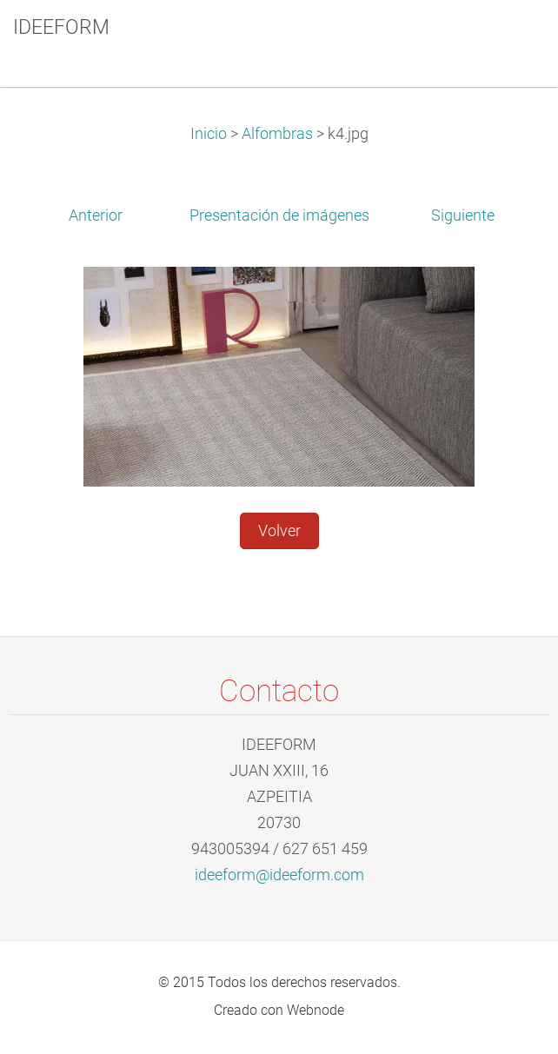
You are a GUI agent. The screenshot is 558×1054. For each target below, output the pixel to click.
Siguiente (463, 215)
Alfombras (277, 134)
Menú (510, 39)
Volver (279, 531)
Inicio (208, 134)
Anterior (96, 215)
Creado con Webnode (279, 1010)
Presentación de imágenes (279, 215)
